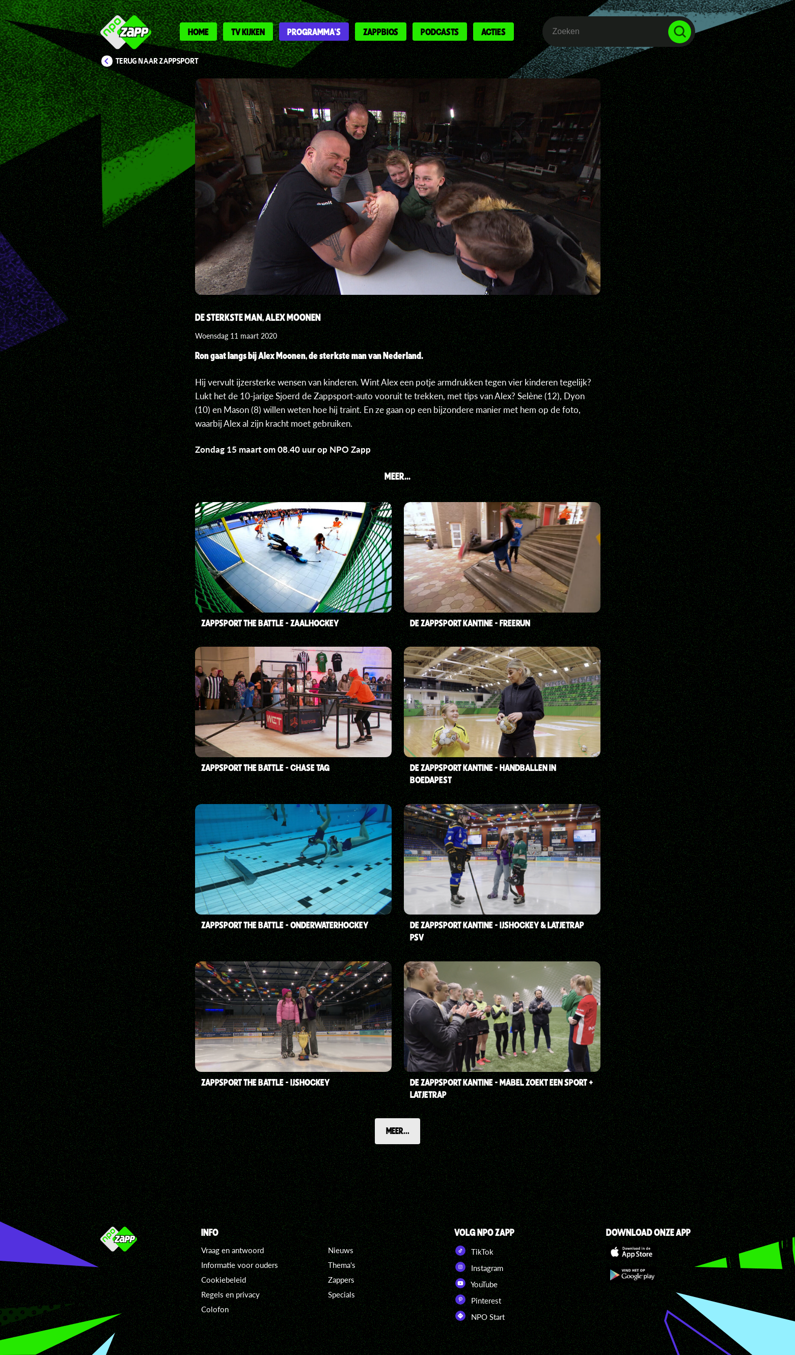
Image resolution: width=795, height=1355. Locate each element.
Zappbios (380, 31)
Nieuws (340, 1250)
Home (198, 31)
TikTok (474, 1251)
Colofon (215, 1309)
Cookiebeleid (223, 1279)
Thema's (341, 1264)
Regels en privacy (230, 1294)
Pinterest (477, 1299)
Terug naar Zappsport (157, 61)
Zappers (341, 1279)
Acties (493, 31)
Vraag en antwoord (232, 1250)
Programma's (314, 31)
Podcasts (440, 31)
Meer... (397, 1130)
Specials (341, 1294)
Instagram (478, 1267)
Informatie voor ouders (239, 1264)
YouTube (476, 1283)
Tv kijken (248, 31)
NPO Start (479, 1316)
